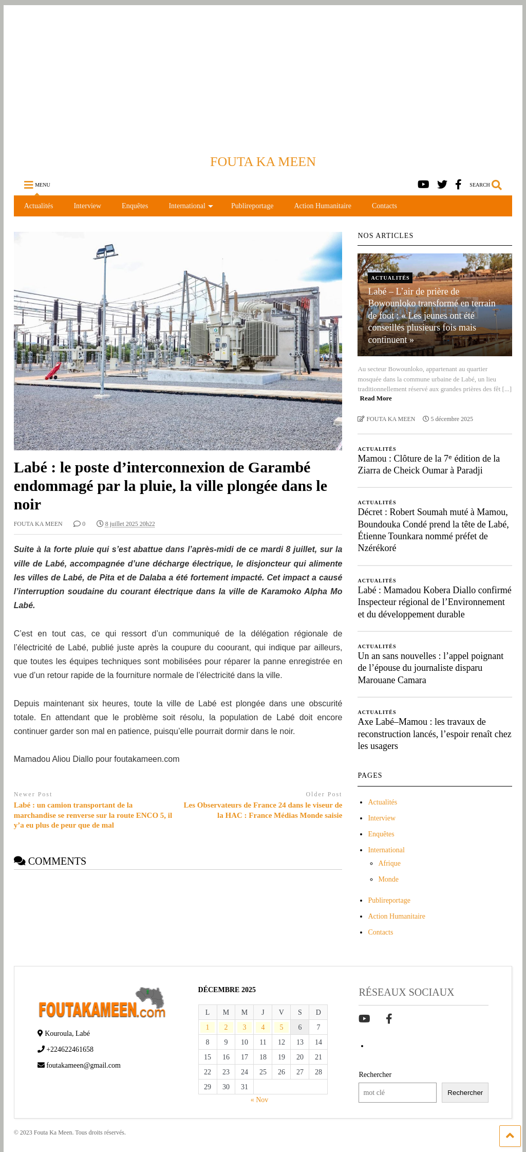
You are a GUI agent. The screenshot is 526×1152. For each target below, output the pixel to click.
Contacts (384, 206)
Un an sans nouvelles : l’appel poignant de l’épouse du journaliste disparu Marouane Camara (430, 668)
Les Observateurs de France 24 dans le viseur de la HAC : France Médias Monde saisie (263, 810)
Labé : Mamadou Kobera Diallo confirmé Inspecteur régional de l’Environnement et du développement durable (434, 602)
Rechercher (375, 1074)
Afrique (389, 863)
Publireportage (252, 206)
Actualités (38, 206)
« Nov (260, 1100)
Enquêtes (135, 206)
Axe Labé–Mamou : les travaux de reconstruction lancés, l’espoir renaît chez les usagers (434, 734)
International (190, 206)
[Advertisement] (263, 77)
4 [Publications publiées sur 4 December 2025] (263, 1027)
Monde (388, 879)
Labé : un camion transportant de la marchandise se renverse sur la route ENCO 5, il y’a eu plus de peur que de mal (93, 815)
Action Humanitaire (322, 206)
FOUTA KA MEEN (263, 161)
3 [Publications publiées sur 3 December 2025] (244, 1027)
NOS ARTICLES (386, 236)
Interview (87, 206)
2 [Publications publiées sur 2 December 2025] (226, 1027)
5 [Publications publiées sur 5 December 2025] (281, 1027)
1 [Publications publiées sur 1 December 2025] (208, 1027)
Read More (376, 398)
